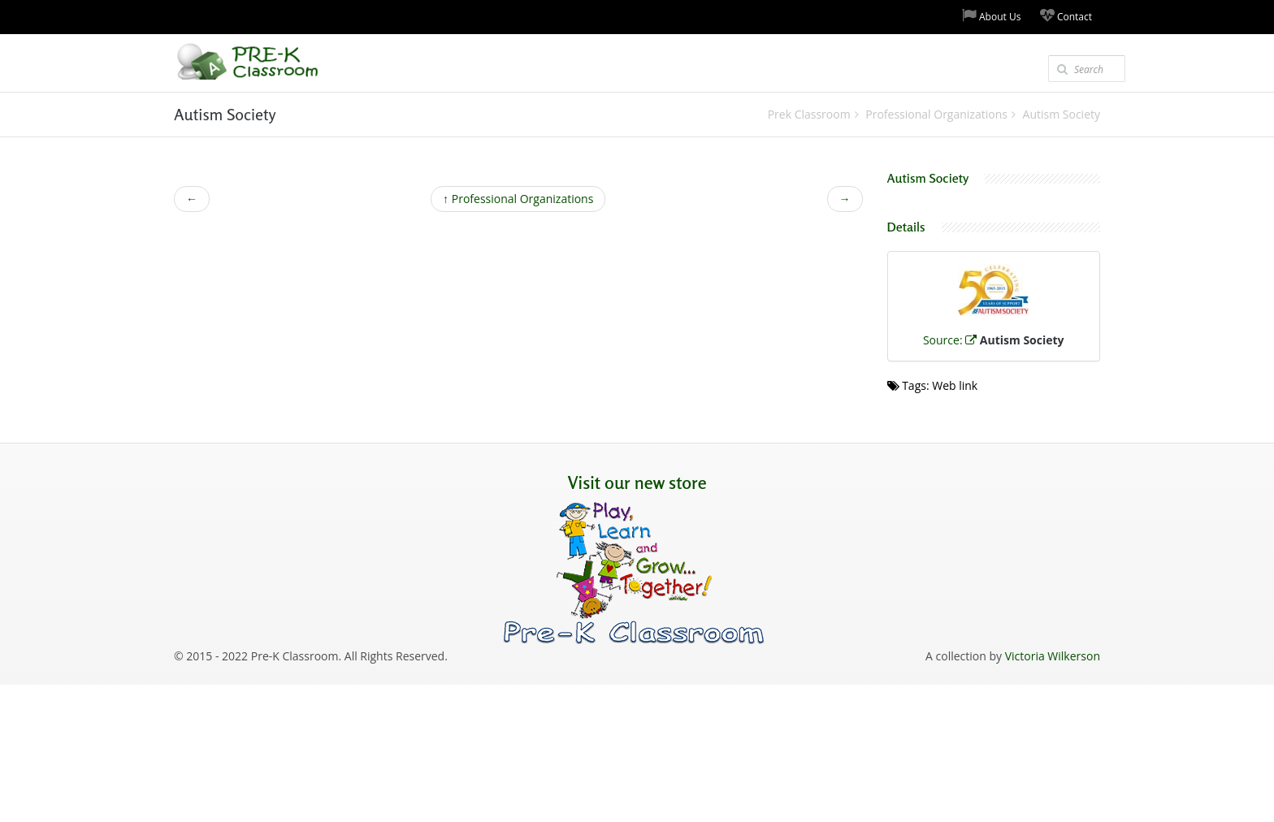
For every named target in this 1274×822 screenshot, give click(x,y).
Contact (1066, 16)
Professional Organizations (518, 198)
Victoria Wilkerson (1052, 656)
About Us (991, 16)
